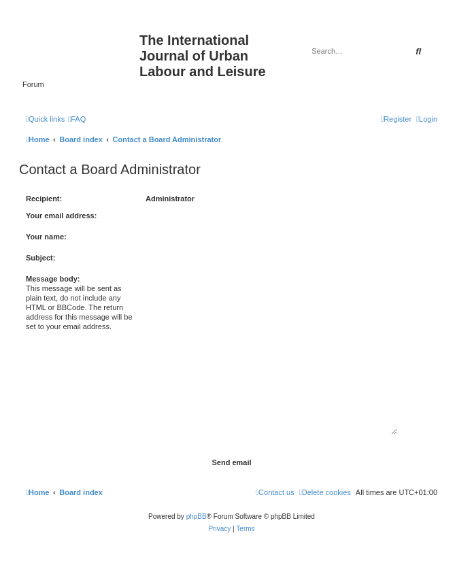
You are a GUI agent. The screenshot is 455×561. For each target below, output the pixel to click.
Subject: (40, 258)
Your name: (46, 237)
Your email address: (61, 215)
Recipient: (44, 198)
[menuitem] (77, 119)
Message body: (53, 279)
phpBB (196, 516)
